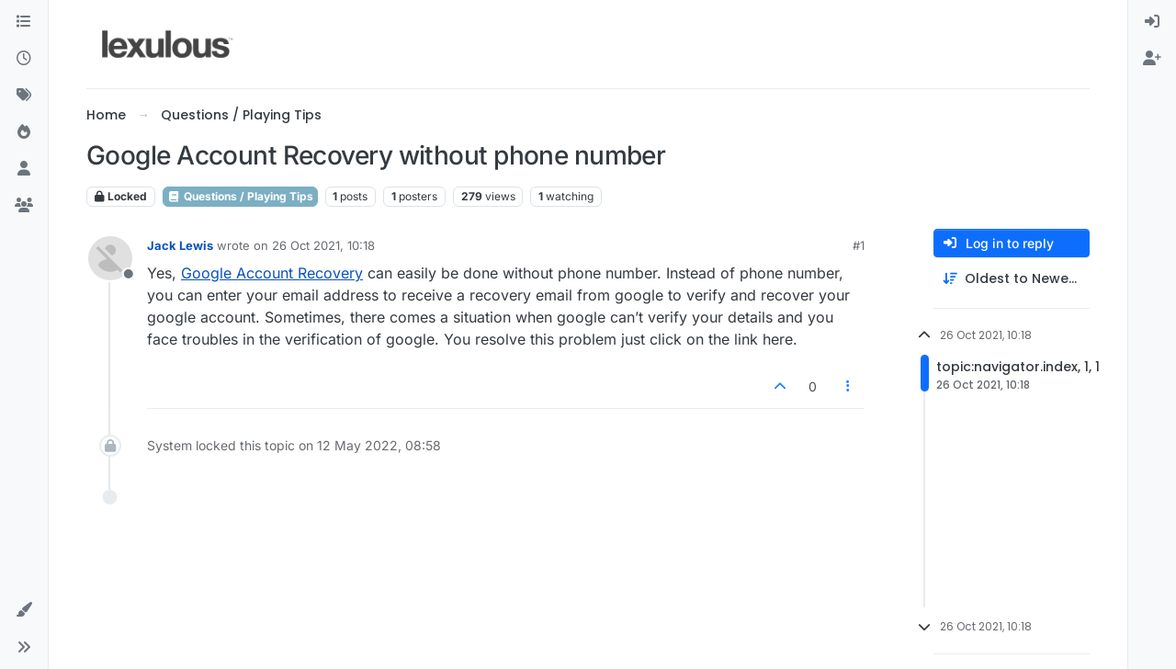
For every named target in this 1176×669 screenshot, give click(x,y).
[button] (23, 610)
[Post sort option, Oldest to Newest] (1011, 279)
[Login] (1152, 22)
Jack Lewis (180, 245)
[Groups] (23, 206)
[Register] (1152, 59)
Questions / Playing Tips (240, 196)
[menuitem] (1152, 22)
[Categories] (23, 22)
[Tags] (23, 95)
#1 (859, 245)
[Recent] (23, 59)
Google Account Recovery (272, 273)
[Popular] (23, 132)
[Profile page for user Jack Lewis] (110, 258)
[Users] (23, 169)
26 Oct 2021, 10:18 (323, 245)
